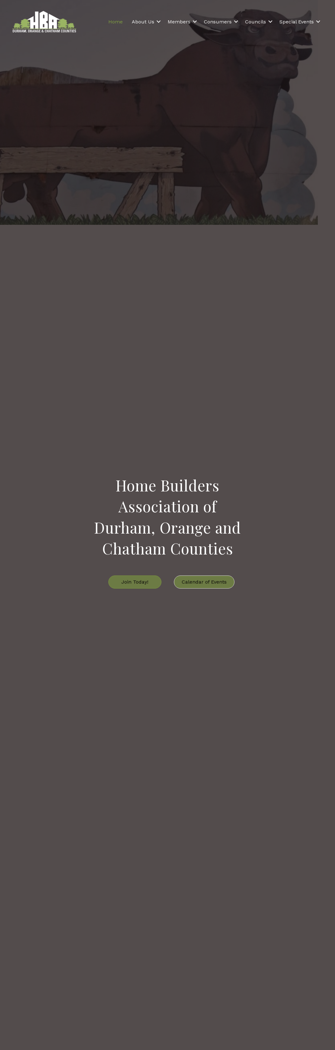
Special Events (296, 22)
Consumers (218, 22)
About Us (143, 22)
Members (179, 22)
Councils (255, 22)
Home (115, 22)
